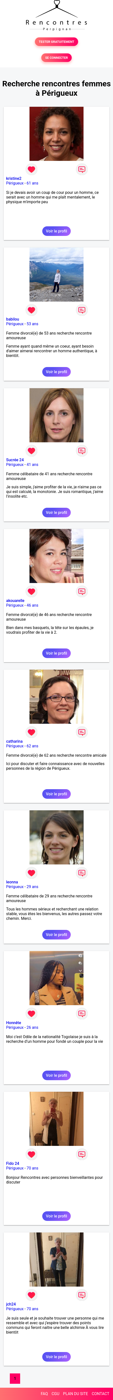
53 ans (32, 324)
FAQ (44, 1393)
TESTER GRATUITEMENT (56, 42)
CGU (55, 1393)
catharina (14, 741)
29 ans (32, 886)
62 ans (32, 746)
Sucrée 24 (15, 460)
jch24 (11, 1304)
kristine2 (13, 178)
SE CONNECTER (56, 58)
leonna (12, 882)
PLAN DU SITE (75, 1393)
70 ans (32, 1168)
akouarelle (15, 600)
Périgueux (15, 183)
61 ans (32, 183)
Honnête (13, 1022)
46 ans (32, 605)
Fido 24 (12, 1163)
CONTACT (100, 1393)
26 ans (32, 1027)
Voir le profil (56, 231)
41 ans (32, 464)
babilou (12, 319)
